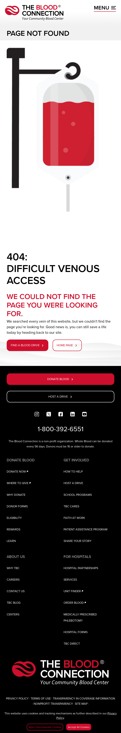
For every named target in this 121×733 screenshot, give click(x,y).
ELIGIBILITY (14, 518)
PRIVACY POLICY (17, 698)
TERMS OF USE (41, 698)
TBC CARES (71, 506)
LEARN (11, 541)
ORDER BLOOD (75, 603)
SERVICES (70, 579)
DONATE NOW (18, 471)
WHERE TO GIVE (19, 483)
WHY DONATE (16, 495)
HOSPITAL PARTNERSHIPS (81, 568)
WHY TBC (13, 568)
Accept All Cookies (78, 727)
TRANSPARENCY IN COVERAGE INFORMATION (84, 698)
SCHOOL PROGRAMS (78, 495)
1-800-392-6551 (60, 429)
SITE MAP (81, 704)
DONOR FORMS (17, 506)
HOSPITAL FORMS (76, 632)
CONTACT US (16, 591)
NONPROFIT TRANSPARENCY (53, 704)
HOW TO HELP (73, 471)
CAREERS (13, 579)
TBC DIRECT (72, 643)
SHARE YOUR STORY (77, 541)
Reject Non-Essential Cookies (45, 727)
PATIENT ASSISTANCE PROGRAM (85, 529)
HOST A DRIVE (73, 483)
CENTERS (13, 614)
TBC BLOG (13, 603)
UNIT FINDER (74, 591)
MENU (105, 7)
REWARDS (13, 529)
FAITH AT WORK (74, 518)
